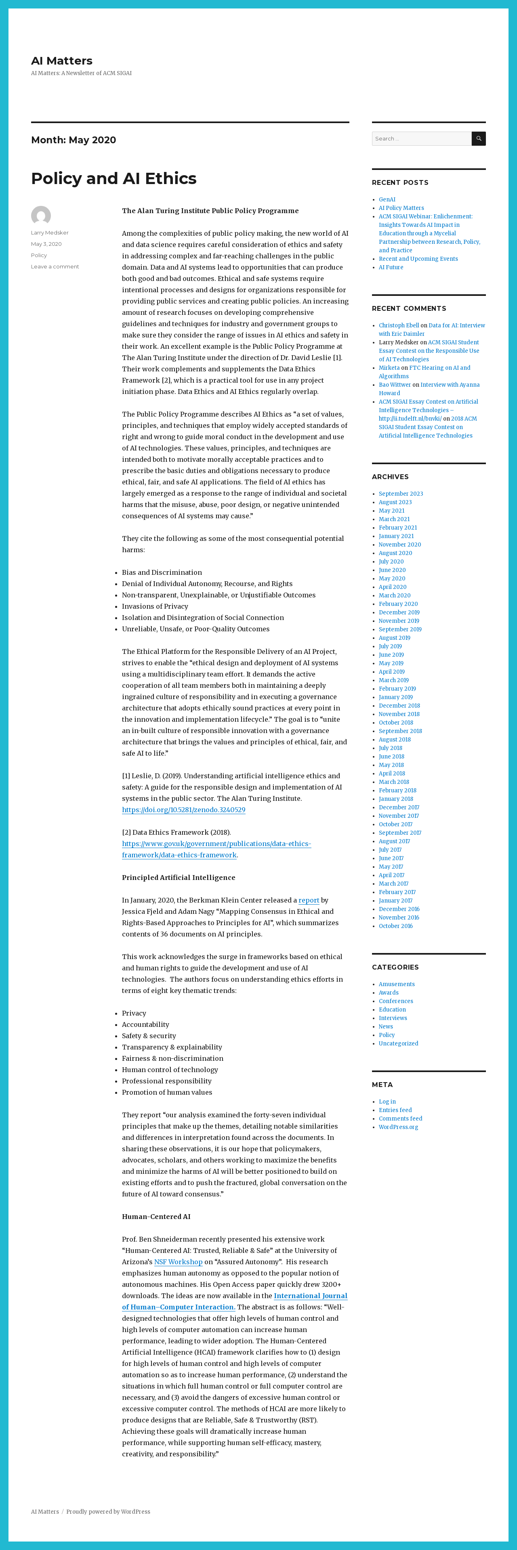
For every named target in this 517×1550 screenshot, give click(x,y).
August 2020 (395, 553)
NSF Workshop (178, 1262)
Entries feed (395, 1110)
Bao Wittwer (395, 384)
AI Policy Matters (401, 208)
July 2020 (391, 561)
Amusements (397, 984)
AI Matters (61, 60)
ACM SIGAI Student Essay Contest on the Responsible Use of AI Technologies (429, 351)
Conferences (396, 1001)
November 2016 (399, 917)
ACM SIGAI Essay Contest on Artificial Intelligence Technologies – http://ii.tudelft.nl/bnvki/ (428, 410)
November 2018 (399, 714)
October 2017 (395, 824)
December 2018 (399, 705)
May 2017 (391, 866)
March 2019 (394, 680)
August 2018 (395, 739)
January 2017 (395, 900)
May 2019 (391, 663)
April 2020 (393, 587)
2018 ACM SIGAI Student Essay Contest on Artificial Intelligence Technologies (428, 427)
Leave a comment (55, 266)
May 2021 (391, 510)
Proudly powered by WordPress (108, 1511)
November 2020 (400, 544)
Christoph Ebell (399, 325)
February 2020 (398, 604)
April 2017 (391, 875)
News (386, 1026)
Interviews (393, 1018)
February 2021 (398, 527)
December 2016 (399, 909)
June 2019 (391, 654)
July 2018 (390, 748)
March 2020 (395, 595)
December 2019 (399, 612)
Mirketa (389, 367)
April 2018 (392, 773)
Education (392, 1009)
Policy (39, 255)
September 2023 (401, 493)
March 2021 (394, 519)
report (308, 900)
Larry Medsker (50, 232)
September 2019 (400, 629)
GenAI (387, 199)
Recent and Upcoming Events (418, 259)
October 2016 (396, 926)
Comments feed (400, 1118)
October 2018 (396, 722)
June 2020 (392, 570)
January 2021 (396, 536)
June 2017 (391, 858)
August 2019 (394, 638)
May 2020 (392, 578)
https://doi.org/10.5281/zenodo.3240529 (184, 810)
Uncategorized (398, 1043)
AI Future (391, 267)
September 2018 (400, 731)
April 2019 (392, 671)
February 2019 (397, 688)
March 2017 (393, 883)
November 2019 (399, 621)
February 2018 (397, 790)
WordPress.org (398, 1127)
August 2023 (395, 502)
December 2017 (399, 807)
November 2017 (399, 816)
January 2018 (396, 799)
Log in (387, 1101)
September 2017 (400, 832)
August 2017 (394, 841)
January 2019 (396, 697)
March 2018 (394, 782)
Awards (389, 992)
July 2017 (390, 849)
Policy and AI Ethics (114, 178)
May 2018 (391, 765)
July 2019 (390, 646)
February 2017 (397, 892)
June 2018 (391, 756)
